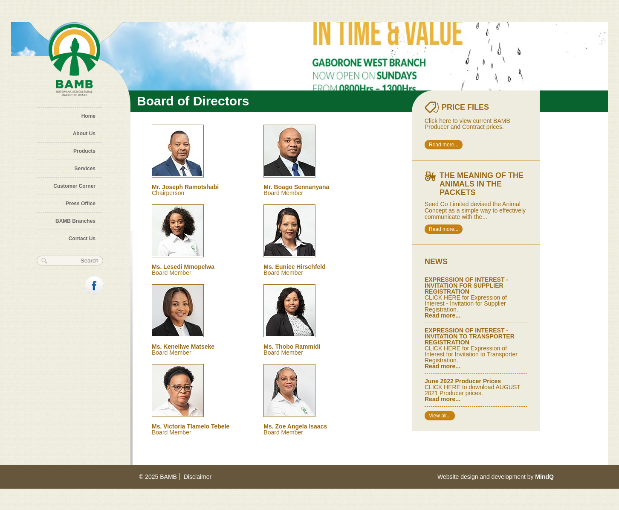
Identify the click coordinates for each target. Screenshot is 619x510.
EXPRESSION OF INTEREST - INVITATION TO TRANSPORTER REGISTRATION (470, 336)
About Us (84, 134)
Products (84, 151)
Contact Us (82, 239)
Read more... (443, 145)
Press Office (80, 204)
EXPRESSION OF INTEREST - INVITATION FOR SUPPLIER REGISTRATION (466, 285)
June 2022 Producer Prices (463, 381)
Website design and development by (495, 476)
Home (88, 116)
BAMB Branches (75, 221)
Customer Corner (74, 186)
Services (85, 169)
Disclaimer (197, 476)
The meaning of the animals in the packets (482, 184)
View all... (440, 416)
